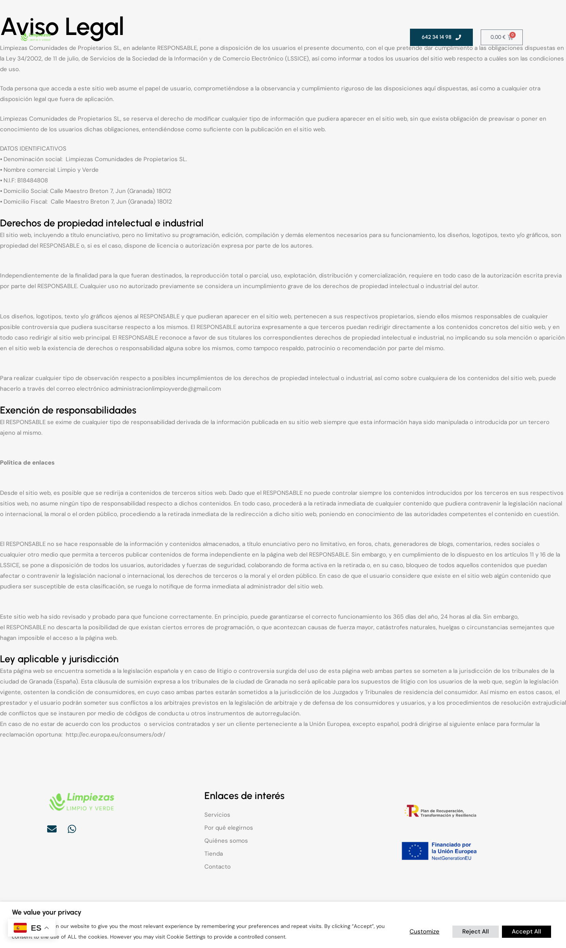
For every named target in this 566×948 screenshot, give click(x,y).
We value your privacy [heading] (46, 912)
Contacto (330, 37)
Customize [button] (424, 931)
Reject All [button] (475, 931)
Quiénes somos (248, 37)
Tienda (293, 37)
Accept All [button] (526, 931)
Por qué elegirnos (190, 37)
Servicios (140, 37)
